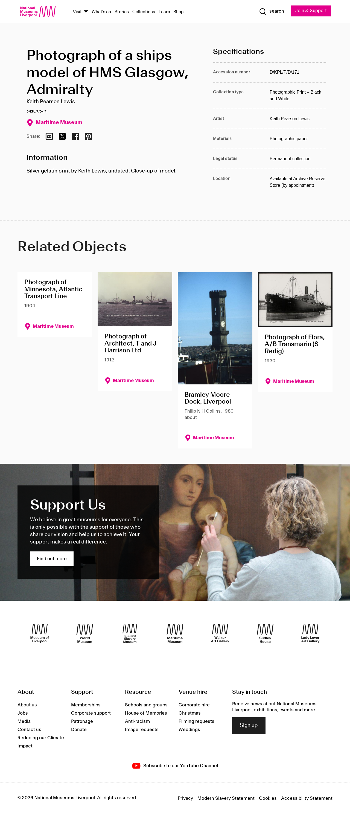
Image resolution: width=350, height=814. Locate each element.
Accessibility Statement (306, 798)
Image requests (142, 729)
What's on (101, 12)
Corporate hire (194, 705)
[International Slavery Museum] (130, 633)
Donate (79, 729)
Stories (122, 12)
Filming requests (196, 721)
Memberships (86, 705)
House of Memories (146, 713)
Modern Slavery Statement (226, 798)
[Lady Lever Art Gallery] (310, 633)
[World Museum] (85, 633)
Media (24, 721)
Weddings (189, 729)
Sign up (249, 726)
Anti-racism (137, 721)
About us (27, 705)
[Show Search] (270, 11)
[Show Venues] (86, 12)
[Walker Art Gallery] (220, 633)
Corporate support (91, 713)
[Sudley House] (265, 633)
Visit (77, 12)
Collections (143, 12)
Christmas (190, 713)
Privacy (185, 798)
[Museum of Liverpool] (40, 633)
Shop (178, 12)
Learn (164, 12)
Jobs (23, 713)
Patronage (82, 721)
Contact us (29, 729)
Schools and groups (146, 705)
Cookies (268, 798)
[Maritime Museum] (175, 633)
